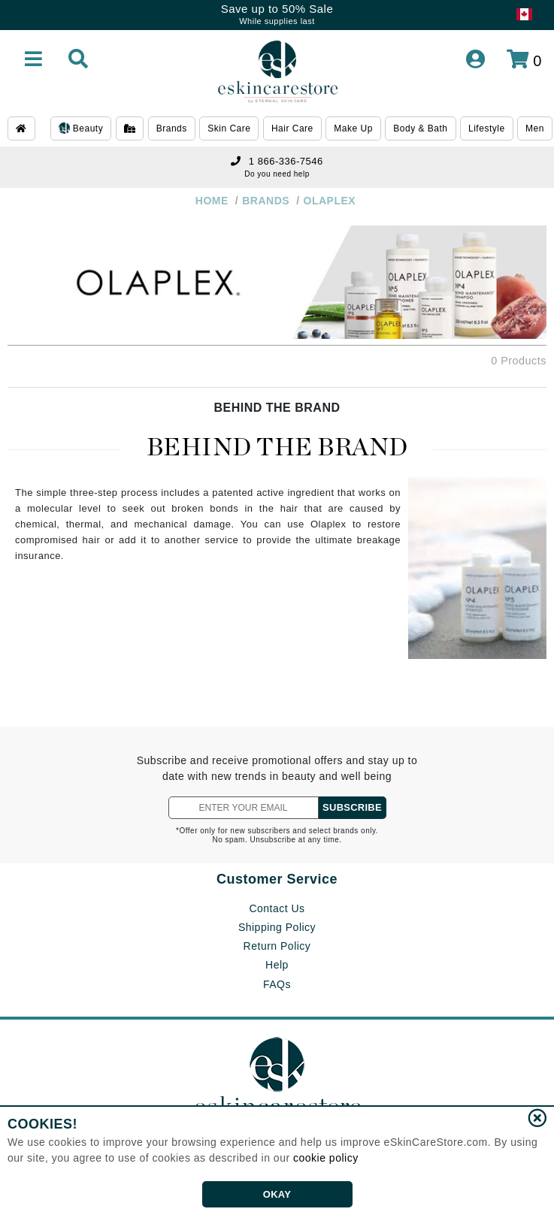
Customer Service (277, 879)
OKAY (277, 1194)
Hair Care (292, 128)
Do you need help (276, 174)
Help (277, 965)
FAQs (277, 984)
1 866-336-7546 (276, 161)
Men (534, 128)
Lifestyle (486, 128)
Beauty (81, 129)
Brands (171, 128)
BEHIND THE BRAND (277, 407)
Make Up (353, 128)
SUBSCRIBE (352, 807)
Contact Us (276, 908)
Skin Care (228, 128)
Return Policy (277, 946)
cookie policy (326, 1158)
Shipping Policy (277, 927)
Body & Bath (420, 128)
